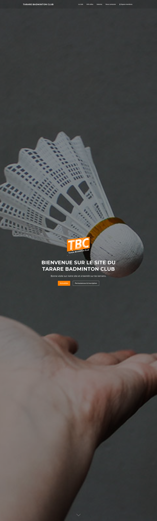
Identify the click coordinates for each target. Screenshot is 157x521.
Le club (80, 4)
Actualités (64, 283)
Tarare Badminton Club (38, 4)
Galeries (99, 4)
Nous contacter (111, 4)
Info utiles (90, 4)
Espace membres (125, 4)
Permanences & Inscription (86, 283)
